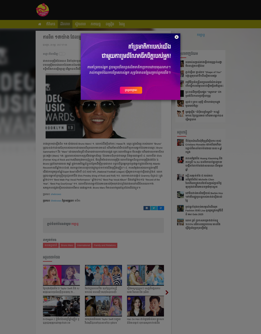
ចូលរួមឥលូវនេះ (131, 90)
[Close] (177, 37)
